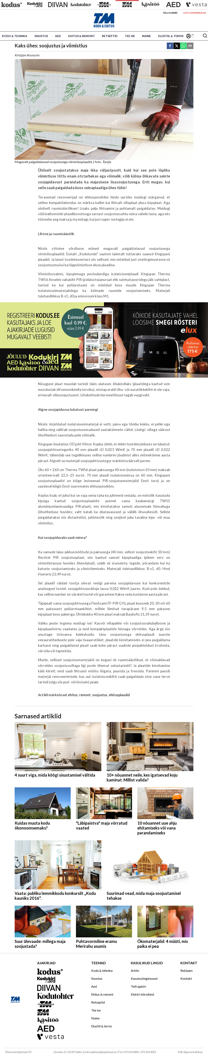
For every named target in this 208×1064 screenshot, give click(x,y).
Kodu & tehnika (14, 36)
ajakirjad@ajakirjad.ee (103, 1052)
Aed (58, 36)
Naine (146, 36)
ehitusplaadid (119, 695)
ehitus (73, 695)
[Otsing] (205, 36)
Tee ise (130, 36)
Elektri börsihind (142, 994)
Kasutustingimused (144, 978)
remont (85, 695)
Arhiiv (135, 970)
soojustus (99, 695)
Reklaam (186, 970)
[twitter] (176, 46)
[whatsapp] (183, 46)
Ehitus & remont (81, 36)
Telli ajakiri (170, 12)
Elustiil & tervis (170, 36)
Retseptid (110, 36)
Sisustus (41, 36)
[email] (190, 46)
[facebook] (170, 46)
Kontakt (186, 978)
